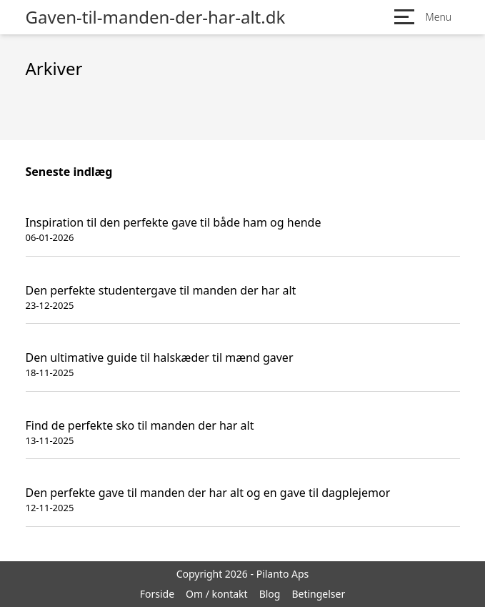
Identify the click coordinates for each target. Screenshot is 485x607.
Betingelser (318, 594)
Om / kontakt (217, 594)
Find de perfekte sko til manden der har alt (140, 425)
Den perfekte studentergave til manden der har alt (161, 290)
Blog (270, 594)
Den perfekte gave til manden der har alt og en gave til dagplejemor (208, 492)
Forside (157, 594)
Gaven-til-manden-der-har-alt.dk (156, 17)
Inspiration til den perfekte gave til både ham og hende (173, 222)
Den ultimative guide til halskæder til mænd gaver (160, 357)
